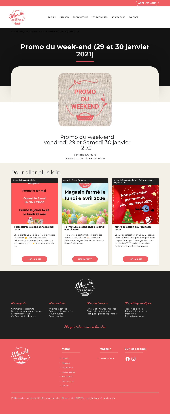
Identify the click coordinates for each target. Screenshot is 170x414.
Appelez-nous (147, 3)
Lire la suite (34, 259)
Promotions (31, 31)
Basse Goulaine (28, 180)
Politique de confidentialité (25, 398)
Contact (133, 17)
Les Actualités (99, 17)
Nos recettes (67, 381)
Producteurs (80, 17)
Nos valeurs (118, 17)
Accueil (52, 17)
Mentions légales (51, 398)
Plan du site (68, 398)
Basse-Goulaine (107, 358)
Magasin (64, 17)
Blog (22, 31)
